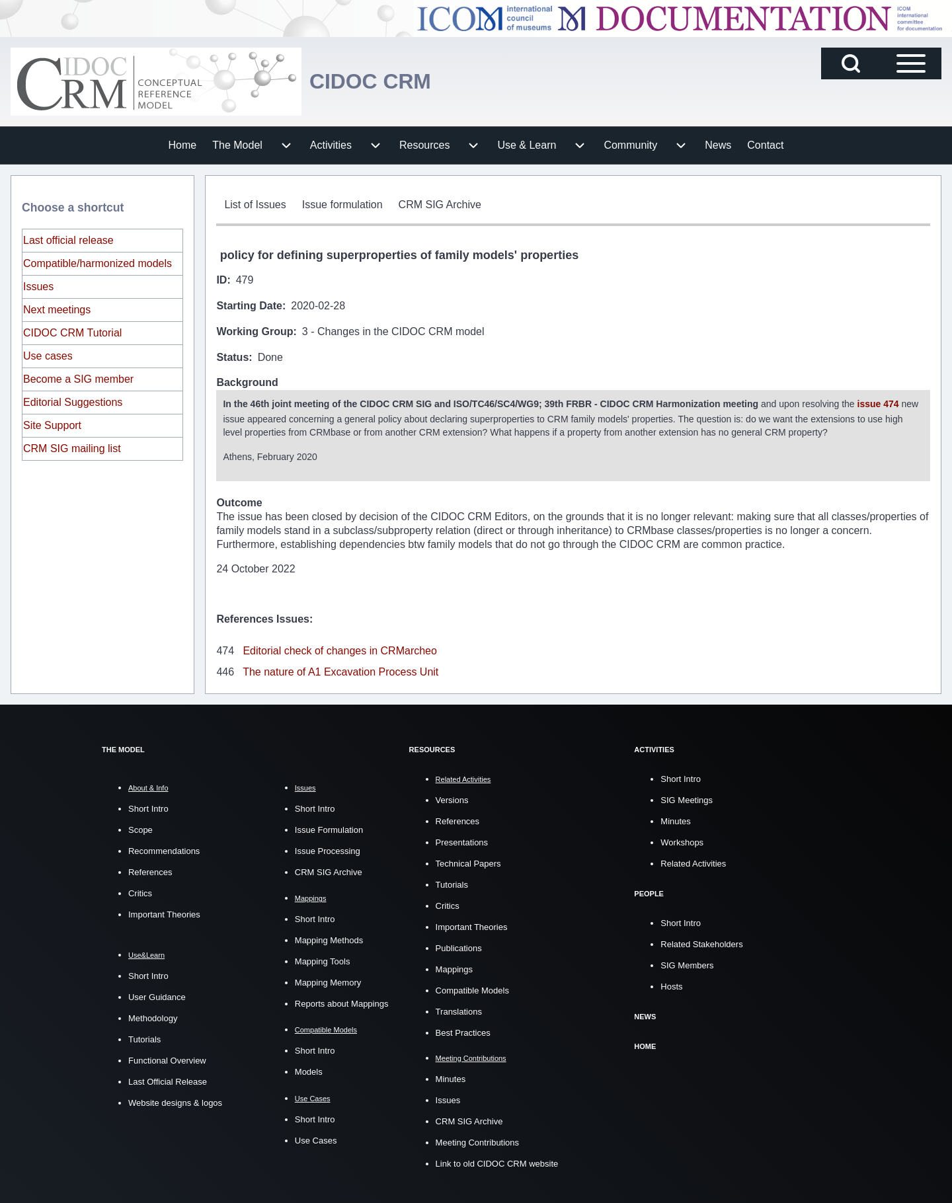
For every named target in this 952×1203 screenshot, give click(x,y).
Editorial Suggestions (72, 402)
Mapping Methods (329, 939)
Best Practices (463, 1031)
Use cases (48, 356)
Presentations (462, 841)
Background (247, 382)
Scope (140, 829)
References (150, 871)
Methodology (152, 1016)
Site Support (52, 425)
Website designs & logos (175, 1101)
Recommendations (164, 850)
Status (232, 357)
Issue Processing (327, 850)
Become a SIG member (78, 379)
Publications (459, 947)
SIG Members (686, 964)
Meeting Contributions (477, 1140)
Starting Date (249, 305)
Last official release (68, 240)
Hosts (671, 985)
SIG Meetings (686, 799)
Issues (38, 286)
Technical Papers (468, 862)
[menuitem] (183, 145)
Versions (452, 799)
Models (309, 1070)
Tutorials (144, 1037)
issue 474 (878, 403)
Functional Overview (167, 1059)
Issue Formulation (329, 829)
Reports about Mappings (342, 1002)
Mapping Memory (328, 981)
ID (221, 280)
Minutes (451, 1077)
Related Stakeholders (701, 943)
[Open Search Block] (851, 63)
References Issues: (264, 617)
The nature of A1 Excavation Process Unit (340, 670)
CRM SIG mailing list (72, 448)
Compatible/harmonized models (97, 263)
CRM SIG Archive (328, 871)
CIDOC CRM (378, 81)
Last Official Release (167, 1080)
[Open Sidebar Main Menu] (911, 63)
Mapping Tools (322, 960)
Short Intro (148, 807)
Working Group (254, 331)
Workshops (681, 841)
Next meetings (57, 309)
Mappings (454, 968)
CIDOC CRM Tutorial (72, 332)
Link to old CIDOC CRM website (497, 1162)
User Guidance (157, 995)
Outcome (239, 501)
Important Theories (164, 913)
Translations (459, 1010)
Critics (140, 892)
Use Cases (316, 1139)
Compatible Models (472, 989)
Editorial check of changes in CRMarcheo (339, 649)
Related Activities (693, 862)
